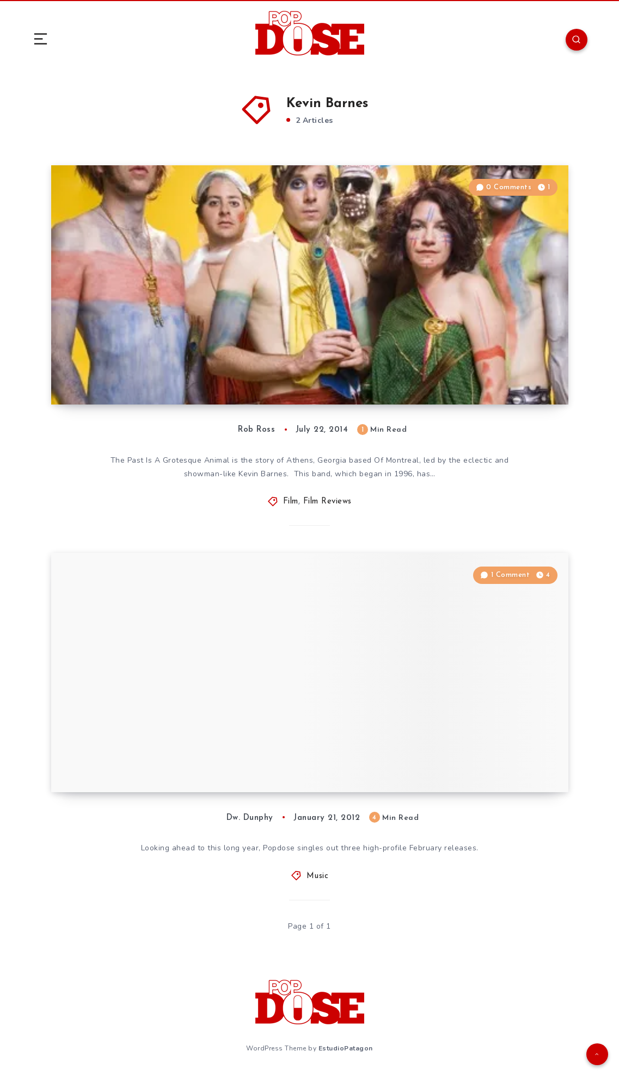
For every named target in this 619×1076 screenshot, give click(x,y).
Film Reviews (327, 501)
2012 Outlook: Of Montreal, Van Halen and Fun (203, 759)
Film (290, 501)
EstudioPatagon (345, 1048)
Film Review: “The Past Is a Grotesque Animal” (199, 371)
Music (318, 876)
